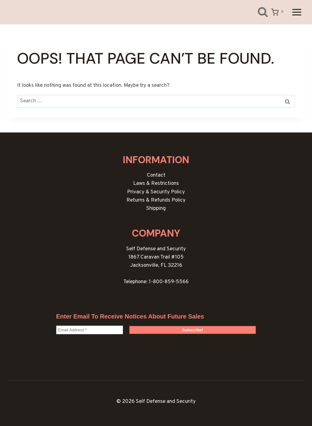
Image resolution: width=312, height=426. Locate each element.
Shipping (156, 208)
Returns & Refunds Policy (156, 200)
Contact (156, 175)
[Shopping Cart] (278, 12)
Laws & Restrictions (156, 183)
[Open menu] (297, 12)
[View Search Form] (258, 12)
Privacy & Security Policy (156, 192)
